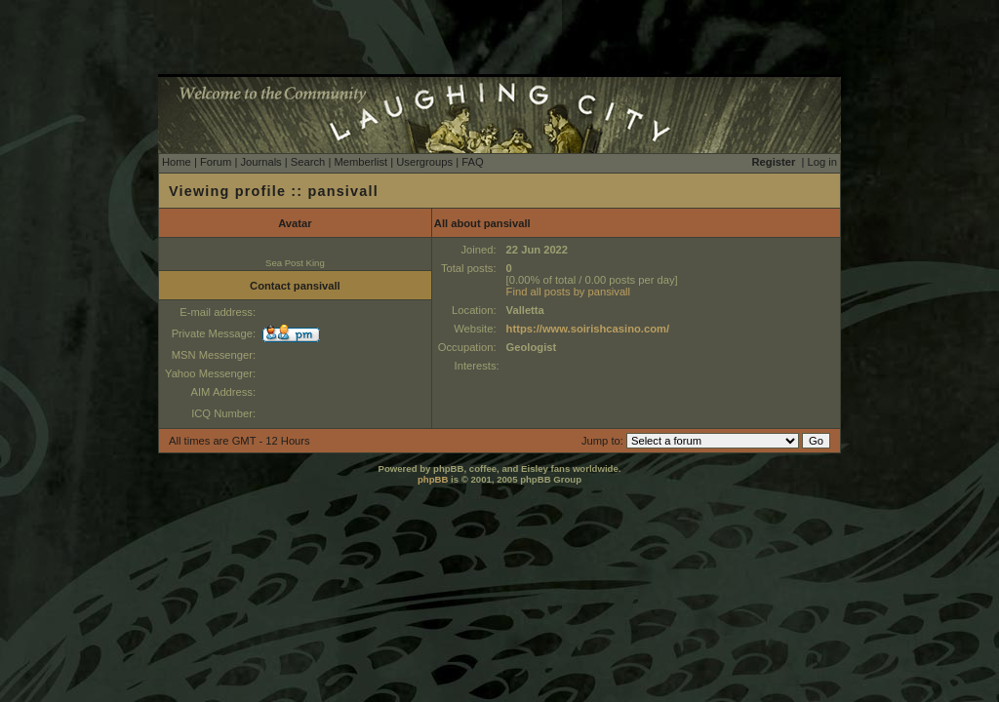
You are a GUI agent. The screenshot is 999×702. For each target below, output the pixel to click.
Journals (260, 162)
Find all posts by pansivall (568, 291)
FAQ (472, 162)
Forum (215, 162)
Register (774, 162)
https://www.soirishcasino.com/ (587, 328)
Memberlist (360, 162)
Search (308, 162)
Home (176, 162)
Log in (822, 162)
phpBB (433, 479)
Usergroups (424, 162)
